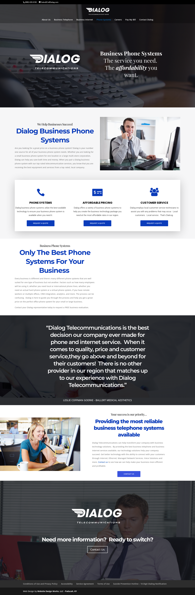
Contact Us (97, 549)
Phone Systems (104, 20)
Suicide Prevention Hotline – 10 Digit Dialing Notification (140, 583)
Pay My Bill (130, 20)
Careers (118, 20)
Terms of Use (103, 583)
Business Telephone (63, 20)
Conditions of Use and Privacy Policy (40, 583)
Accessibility (67, 583)
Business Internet (84, 20)
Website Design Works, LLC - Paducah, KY (57, 591)
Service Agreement (85, 583)
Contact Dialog (146, 20)
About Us (46, 20)
